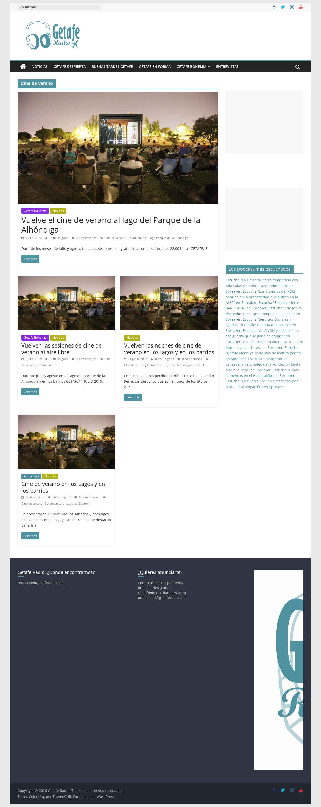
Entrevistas (227, 66)
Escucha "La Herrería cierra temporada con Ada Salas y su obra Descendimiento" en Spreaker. (262, 286)
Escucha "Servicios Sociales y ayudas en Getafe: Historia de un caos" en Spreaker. (261, 325)
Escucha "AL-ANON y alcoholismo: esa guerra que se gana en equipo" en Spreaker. (263, 336)
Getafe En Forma (155, 66)
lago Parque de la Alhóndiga (169, 238)
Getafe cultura (137, 238)
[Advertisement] (264, 122)
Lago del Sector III (78, 503)
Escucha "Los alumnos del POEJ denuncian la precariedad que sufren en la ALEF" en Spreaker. (262, 297)
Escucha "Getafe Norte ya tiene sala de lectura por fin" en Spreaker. (264, 353)
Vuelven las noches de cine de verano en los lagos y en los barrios (169, 348)
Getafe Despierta (70, 66)
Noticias (40, 66)
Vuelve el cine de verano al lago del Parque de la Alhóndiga (110, 224)
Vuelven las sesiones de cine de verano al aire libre (61, 348)
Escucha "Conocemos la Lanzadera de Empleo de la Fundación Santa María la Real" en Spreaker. (263, 364)
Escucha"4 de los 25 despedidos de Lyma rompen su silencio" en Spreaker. (264, 314)
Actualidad (31, 476)
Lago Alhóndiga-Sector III (186, 365)
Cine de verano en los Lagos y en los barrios (63, 487)
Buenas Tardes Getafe (112, 66)
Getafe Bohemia (191, 66)
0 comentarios (84, 238)
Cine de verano (114, 238)
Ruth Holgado (59, 238)
